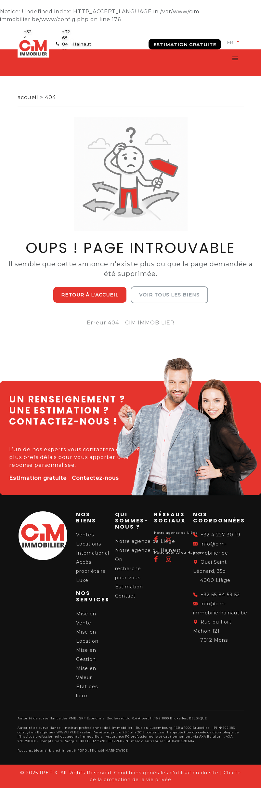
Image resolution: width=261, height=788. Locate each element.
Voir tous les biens (169, 295)
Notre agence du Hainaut (148, 550)
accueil (29, 97)
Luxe (82, 580)
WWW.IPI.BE (68, 732)
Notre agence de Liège (145, 541)
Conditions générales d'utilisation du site (166, 773)
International (92, 553)
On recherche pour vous (128, 569)
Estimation (129, 587)
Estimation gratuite (184, 44)
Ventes (85, 535)
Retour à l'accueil (90, 295)
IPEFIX (49, 773)
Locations (88, 544)
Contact (125, 596)
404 (50, 97)
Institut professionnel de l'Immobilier (98, 727)
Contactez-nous (95, 478)
